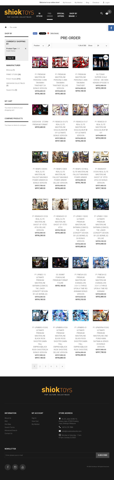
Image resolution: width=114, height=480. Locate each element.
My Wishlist (78, 2)
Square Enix (11, 90)
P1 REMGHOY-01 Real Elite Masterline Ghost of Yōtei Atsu (60, 222)
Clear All (10, 58)
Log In (107, 2)
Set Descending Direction (49, 46)
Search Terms (10, 428)
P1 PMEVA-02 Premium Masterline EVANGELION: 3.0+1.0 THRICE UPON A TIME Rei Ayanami (101, 283)
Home (6, 27)
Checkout (96, 2)
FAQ (6, 421)
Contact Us (8, 434)
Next (62, 367)
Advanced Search (11, 431)
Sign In (34, 418)
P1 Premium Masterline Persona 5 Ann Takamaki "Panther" (80, 80)
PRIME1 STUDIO (13, 75)
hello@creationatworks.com (71, 432)
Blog (87, 2)
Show (90, 46)
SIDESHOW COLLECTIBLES (15, 85)
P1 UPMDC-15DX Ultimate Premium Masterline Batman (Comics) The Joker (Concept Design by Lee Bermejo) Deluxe (100, 228)
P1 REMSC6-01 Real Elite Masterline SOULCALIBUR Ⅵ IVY (101, 127)
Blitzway (10, 70)
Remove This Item (25, 49)
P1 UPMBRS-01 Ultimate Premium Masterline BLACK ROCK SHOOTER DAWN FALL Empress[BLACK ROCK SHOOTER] (81, 339)
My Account (67, 2)
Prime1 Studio (13, 79)
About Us (8, 418)
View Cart (35, 421)
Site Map (8, 425)
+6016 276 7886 (67, 428)
